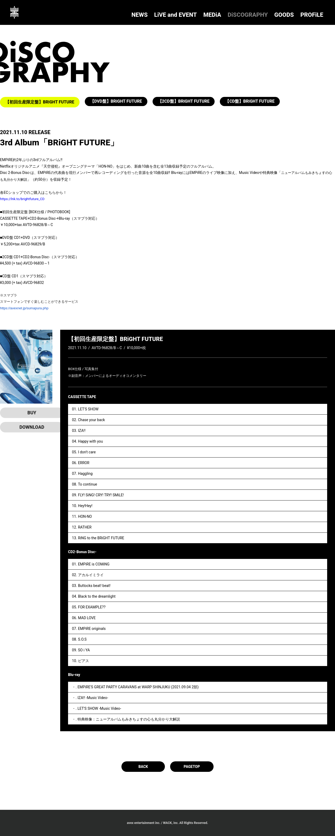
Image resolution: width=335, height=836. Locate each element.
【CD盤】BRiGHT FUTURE (250, 102)
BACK (142, 766)
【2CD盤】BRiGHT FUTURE (184, 102)
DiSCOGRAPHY (276, 13)
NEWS (209, 13)
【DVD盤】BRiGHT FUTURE (116, 102)
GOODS (299, 13)
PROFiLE (317, 13)
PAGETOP (192, 766)
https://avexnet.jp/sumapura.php (24, 308)
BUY (26, 413)
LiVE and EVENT (231, 13)
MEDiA (254, 13)
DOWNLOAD (26, 427)
